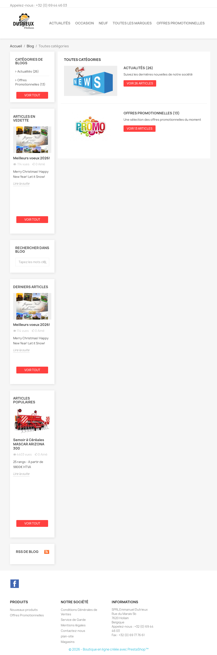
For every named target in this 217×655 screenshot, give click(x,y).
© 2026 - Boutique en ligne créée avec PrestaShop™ (109, 649)
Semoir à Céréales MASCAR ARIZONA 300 (28, 444)
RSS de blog (32, 552)
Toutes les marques (132, 23)
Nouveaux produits (24, 610)
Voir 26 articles (140, 83)
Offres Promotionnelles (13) (30, 82)
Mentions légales (73, 625)
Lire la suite (21, 183)
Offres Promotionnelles (181, 23)
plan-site (67, 636)
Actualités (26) (28, 71)
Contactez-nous (73, 631)
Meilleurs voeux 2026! (31, 158)
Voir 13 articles (139, 128)
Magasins (68, 642)
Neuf (103, 23)
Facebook (14, 583)
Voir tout (32, 95)
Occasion (84, 23)
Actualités (59, 23)
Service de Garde (73, 620)
